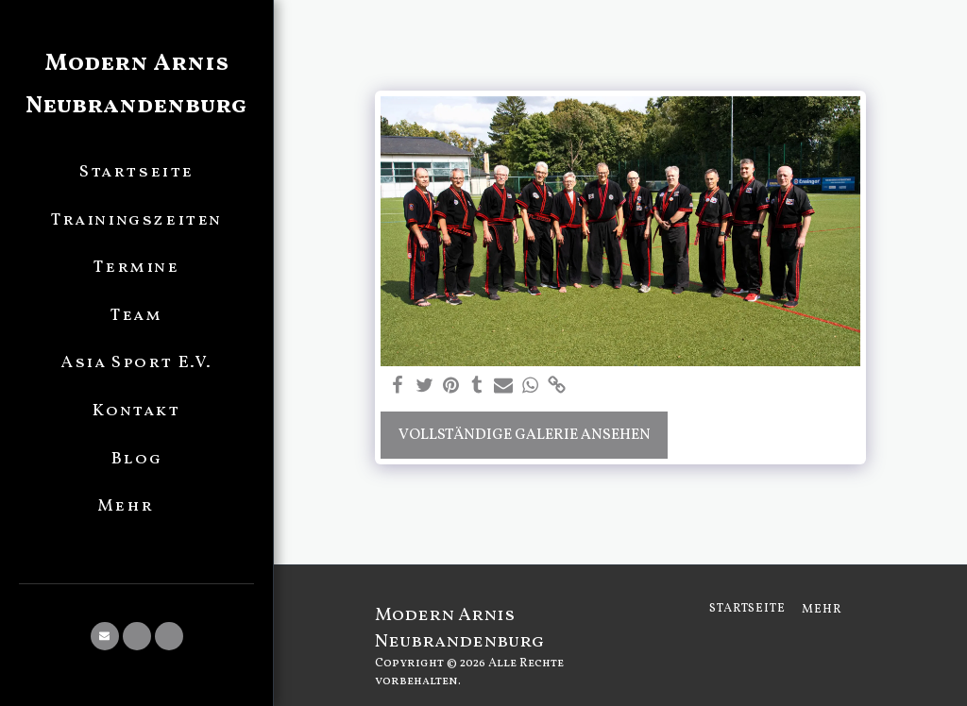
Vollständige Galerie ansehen (525, 435)
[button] (105, 636)
